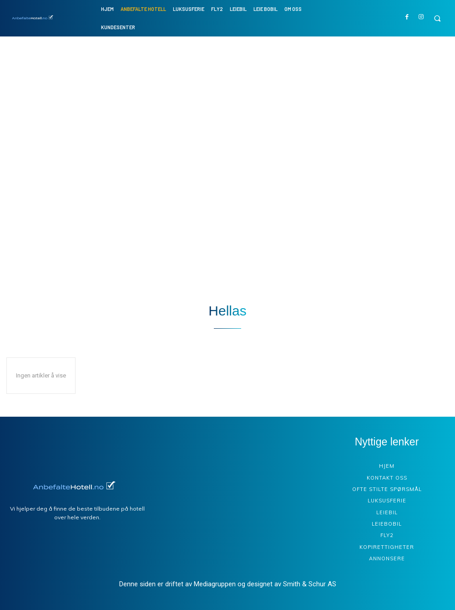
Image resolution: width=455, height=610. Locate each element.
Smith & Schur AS (309, 584)
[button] (437, 18)
